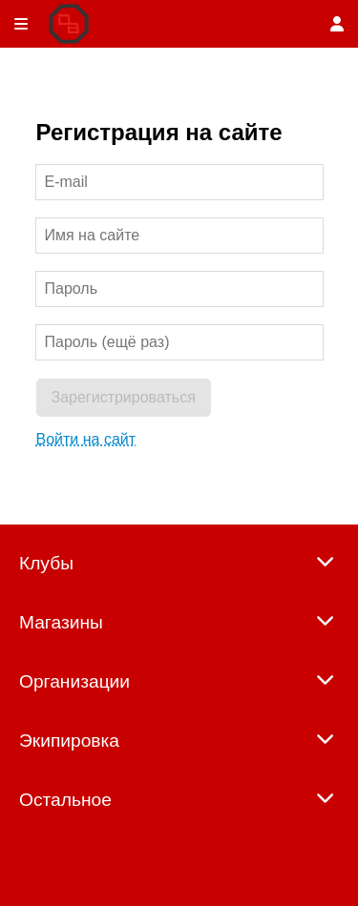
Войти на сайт (86, 439)
